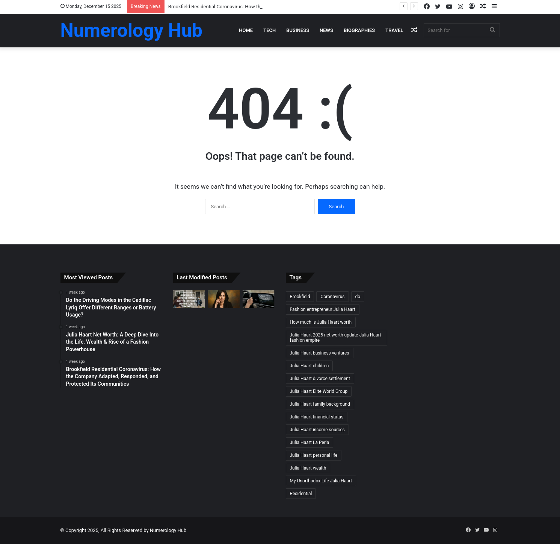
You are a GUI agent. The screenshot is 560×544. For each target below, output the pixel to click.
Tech (269, 30)
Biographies (359, 30)
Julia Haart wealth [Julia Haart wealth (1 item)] (308, 468)
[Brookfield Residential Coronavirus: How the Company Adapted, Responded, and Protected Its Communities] (189, 299)
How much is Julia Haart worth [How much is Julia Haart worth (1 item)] (321, 322)
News (326, 30)
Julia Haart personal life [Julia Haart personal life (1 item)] (314, 455)
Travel (394, 30)
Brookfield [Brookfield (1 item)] (300, 296)
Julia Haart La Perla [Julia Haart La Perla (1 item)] (309, 442)
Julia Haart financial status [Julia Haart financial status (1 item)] (317, 417)
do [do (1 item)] (358, 296)
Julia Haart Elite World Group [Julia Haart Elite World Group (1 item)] (319, 391)
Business (297, 30)
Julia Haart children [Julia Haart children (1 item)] (309, 365)
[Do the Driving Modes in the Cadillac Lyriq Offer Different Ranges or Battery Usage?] (259, 299)
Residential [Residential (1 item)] (301, 493)
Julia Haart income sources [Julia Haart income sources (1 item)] (317, 429)
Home (246, 30)
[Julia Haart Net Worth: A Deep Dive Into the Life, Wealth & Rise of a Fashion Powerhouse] (224, 299)
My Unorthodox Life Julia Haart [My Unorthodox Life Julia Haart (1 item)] (321, 480)
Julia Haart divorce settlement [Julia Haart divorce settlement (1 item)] (320, 378)
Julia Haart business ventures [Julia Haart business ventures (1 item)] (319, 353)
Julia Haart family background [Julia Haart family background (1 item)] (320, 404)
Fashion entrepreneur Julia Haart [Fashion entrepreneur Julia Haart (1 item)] (323, 309)
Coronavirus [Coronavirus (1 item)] (332, 296)
